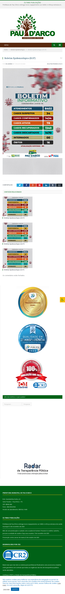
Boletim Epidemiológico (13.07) (14, 218)
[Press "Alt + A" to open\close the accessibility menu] (62, 299)
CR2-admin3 (8, 64)
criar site (15, 565)
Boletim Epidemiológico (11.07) (14, 270)
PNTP (11, 575)
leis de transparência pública (49, 567)
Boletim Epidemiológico (54, 64)
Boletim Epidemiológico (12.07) (14, 244)
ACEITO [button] (15, 589)
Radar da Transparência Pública (26, 575)
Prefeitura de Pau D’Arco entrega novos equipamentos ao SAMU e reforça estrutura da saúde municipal (33, 5)
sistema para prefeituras (28, 565)
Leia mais (6, 589)
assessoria (51, 565)
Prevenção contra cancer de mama (14, 537)
